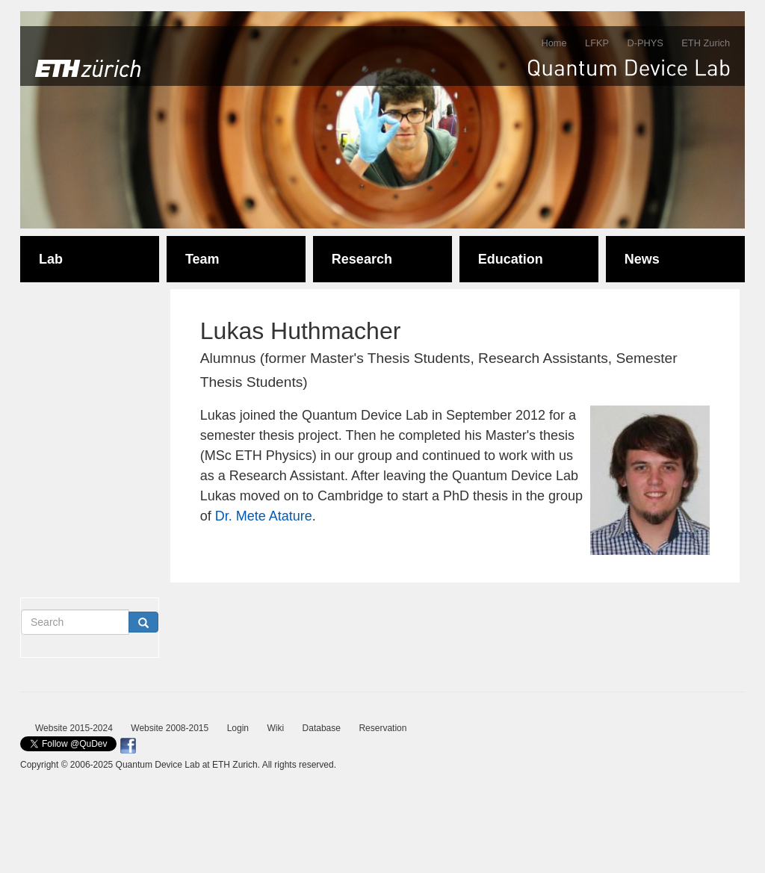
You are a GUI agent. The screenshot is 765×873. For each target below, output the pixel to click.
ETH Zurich (705, 43)
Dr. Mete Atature (263, 516)
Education (510, 259)
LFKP (597, 43)
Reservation (382, 728)
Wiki (275, 728)
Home (553, 43)
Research (362, 259)
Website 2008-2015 (169, 728)
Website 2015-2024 (74, 728)
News (642, 259)
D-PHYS (645, 43)
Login (238, 728)
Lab (51, 259)
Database (322, 728)
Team (202, 259)
